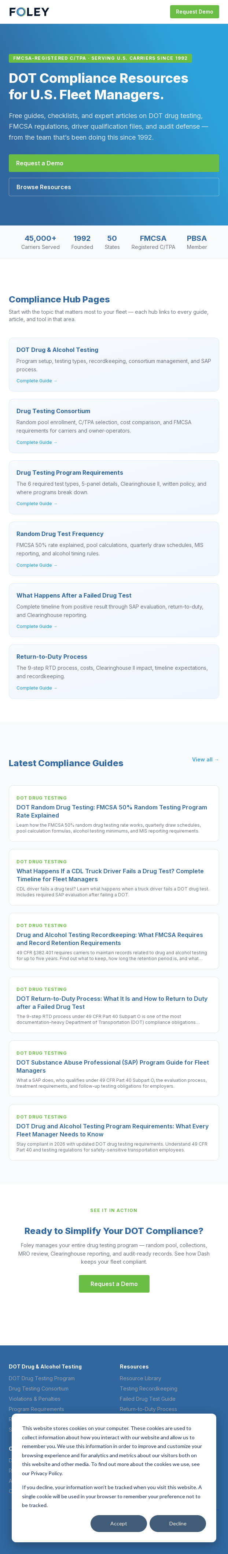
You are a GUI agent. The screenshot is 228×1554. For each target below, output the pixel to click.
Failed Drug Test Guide (148, 1399)
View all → (205, 759)
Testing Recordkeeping (148, 1388)
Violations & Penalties (34, 1399)
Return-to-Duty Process (148, 1409)
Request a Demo (39, 163)
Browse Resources (43, 187)
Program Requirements (36, 1409)
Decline (178, 1523)
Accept (118, 1523)
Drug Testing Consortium (39, 1388)
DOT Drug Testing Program (42, 1378)
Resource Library (140, 1378)
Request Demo (194, 11)
